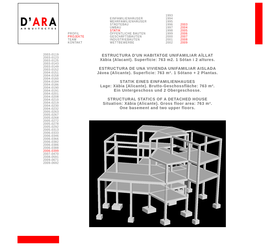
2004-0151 (51, 72)
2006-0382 (51, 141)
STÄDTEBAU (119, 24)
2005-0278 (51, 123)
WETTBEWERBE (122, 42)
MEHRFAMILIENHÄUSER (128, 21)
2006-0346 (51, 135)
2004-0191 (51, 90)
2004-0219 (51, 102)
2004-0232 (51, 108)
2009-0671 (51, 159)
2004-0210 (51, 99)
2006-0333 (51, 132)
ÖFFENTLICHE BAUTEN (128, 33)
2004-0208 (51, 96)
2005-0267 (51, 114)
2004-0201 (51, 93)
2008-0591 (51, 156)
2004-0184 (51, 81)
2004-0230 (51, 105)
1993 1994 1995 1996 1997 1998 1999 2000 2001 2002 (169, 29)
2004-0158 (51, 75)
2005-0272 (51, 120)
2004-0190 (51, 87)
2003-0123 (51, 57)
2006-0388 (51, 147)
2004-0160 (51, 78)
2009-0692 (51, 162)
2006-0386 (51, 144)
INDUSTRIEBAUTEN (125, 39)
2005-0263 (51, 111)
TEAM (72, 39)
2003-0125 (51, 60)
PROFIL (73, 33)
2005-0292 (51, 126)
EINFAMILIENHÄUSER (126, 18)
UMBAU (115, 27)
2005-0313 (51, 129)
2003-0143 (51, 63)
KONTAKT (75, 42)
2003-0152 (51, 69)
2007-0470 (51, 153)
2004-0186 (51, 84)
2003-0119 (51, 54)
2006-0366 (51, 138)
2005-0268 (51, 117)
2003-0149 (51, 66)
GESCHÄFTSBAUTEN (126, 36)
